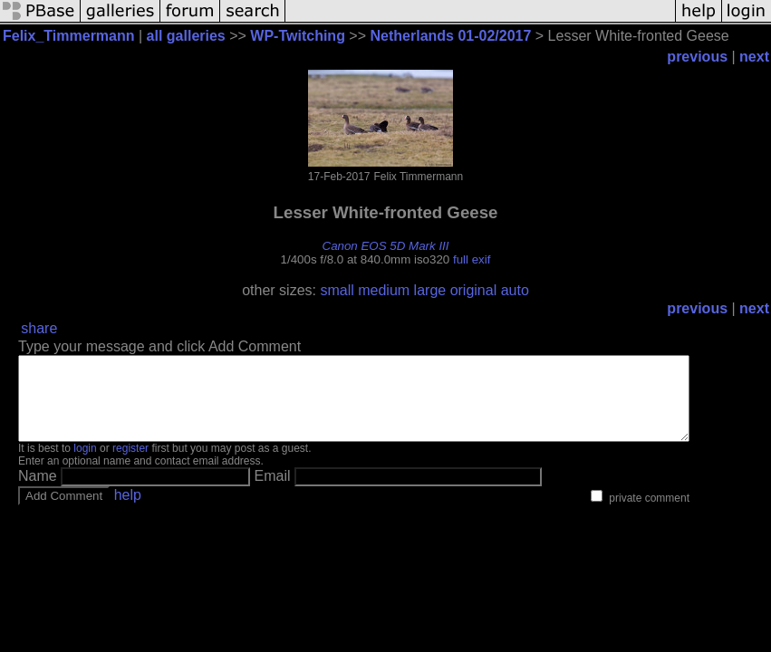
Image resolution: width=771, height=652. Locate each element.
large (430, 290)
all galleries (186, 35)
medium (384, 290)
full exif (471, 259)
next (754, 56)
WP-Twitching (297, 35)
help (127, 511)
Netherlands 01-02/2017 (451, 35)
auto (515, 290)
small (336, 290)
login (84, 464)
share (39, 328)
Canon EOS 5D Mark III (386, 246)
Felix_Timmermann (69, 35)
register (130, 464)
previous (697, 56)
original (473, 290)
